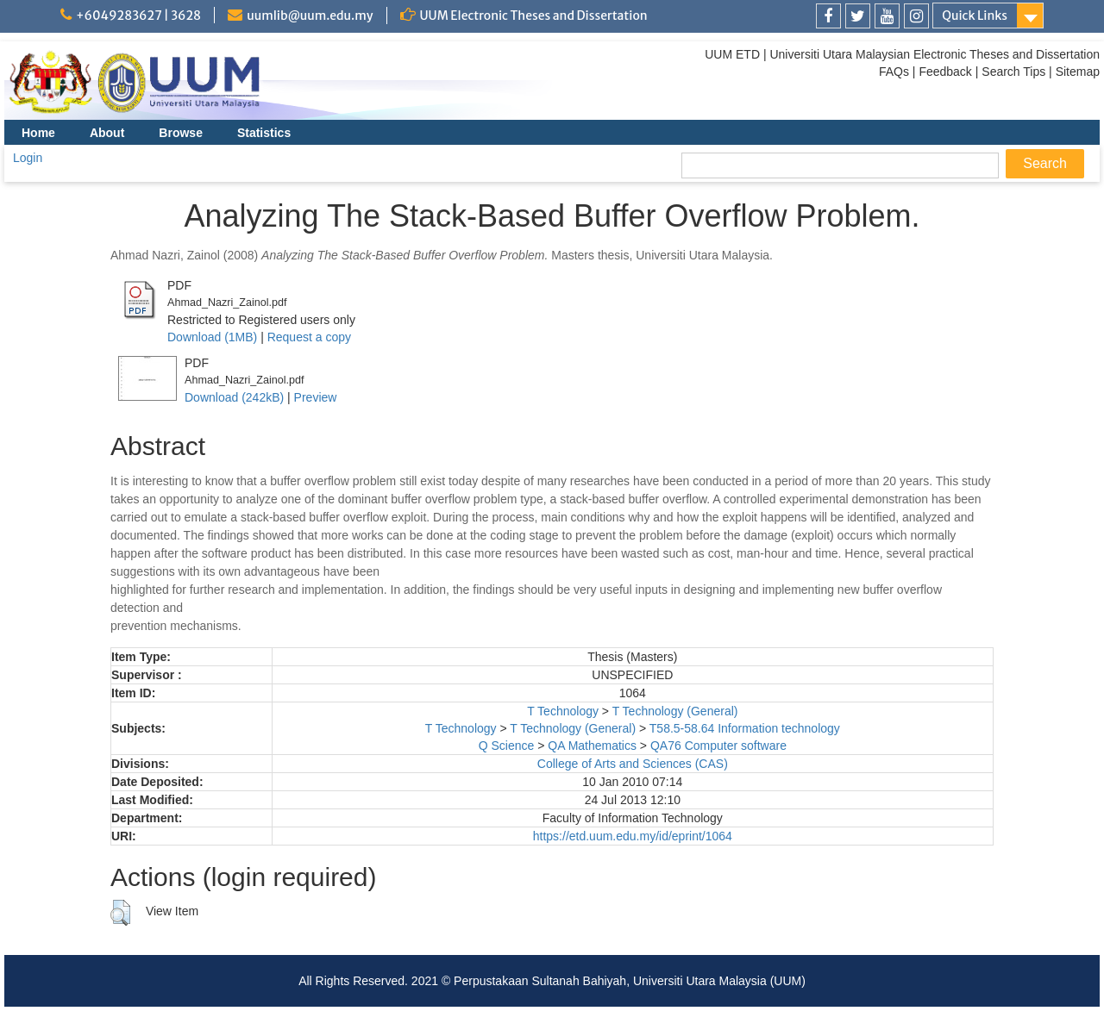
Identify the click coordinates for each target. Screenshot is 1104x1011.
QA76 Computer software (718, 745)
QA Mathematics (592, 745)
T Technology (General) (675, 711)
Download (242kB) (234, 397)
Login (27, 158)
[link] (828, 15)
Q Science (507, 745)
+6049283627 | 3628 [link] (138, 15)
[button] (120, 913)
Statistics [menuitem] (264, 133)
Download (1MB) (212, 337)
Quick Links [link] (974, 15)
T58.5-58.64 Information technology (744, 728)
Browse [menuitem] (181, 133)
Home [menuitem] (38, 133)
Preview (315, 397)
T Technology (563, 711)
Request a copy (309, 337)
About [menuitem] (107, 133)
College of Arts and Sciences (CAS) (632, 764)
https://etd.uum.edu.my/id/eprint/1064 (632, 836)
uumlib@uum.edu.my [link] (310, 15)
